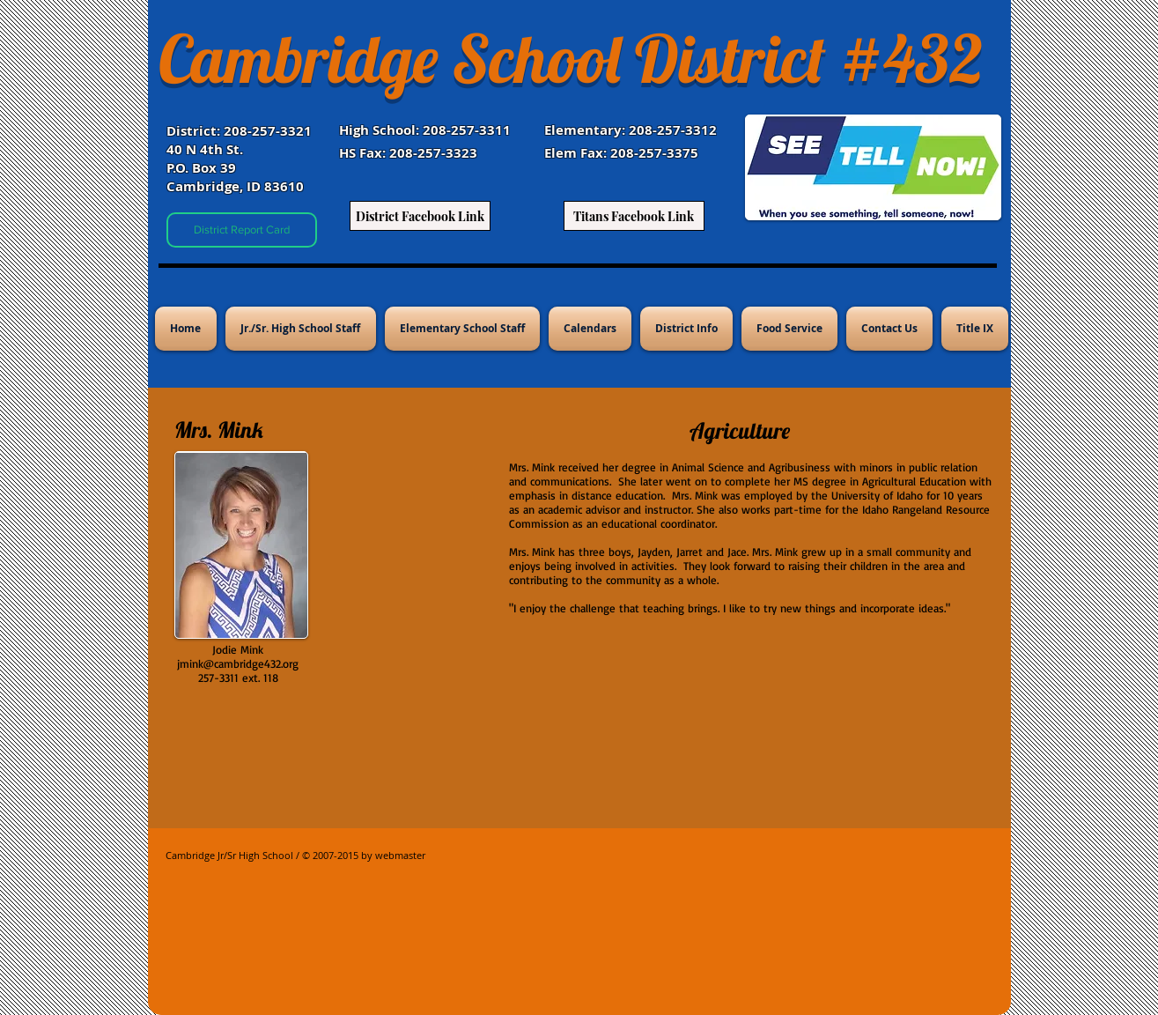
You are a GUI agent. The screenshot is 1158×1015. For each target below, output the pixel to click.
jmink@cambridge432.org (238, 663)
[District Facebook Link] (420, 216)
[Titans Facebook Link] (634, 216)
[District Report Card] (241, 230)
